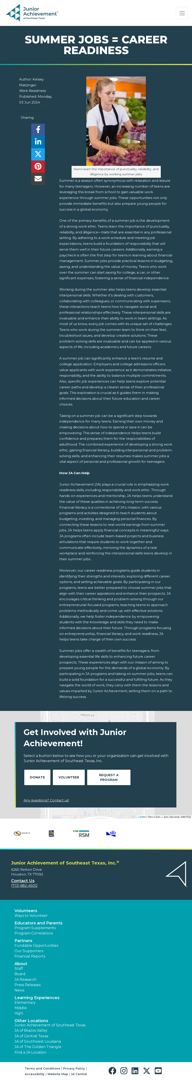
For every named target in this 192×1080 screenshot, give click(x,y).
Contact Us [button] (23, 881)
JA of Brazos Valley (30, 1030)
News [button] (19, 990)
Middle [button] (20, 1008)
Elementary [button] (25, 1002)
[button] (113, 1071)
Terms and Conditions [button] (42, 1068)
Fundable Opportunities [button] (36, 945)
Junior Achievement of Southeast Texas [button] (49, 1025)
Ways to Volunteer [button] (31, 915)
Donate (37, 777)
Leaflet (142, 817)
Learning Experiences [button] (37, 998)
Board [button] (19, 974)
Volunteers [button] (25, 911)
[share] (38, 131)
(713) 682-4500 (24, 885)
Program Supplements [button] (35, 928)
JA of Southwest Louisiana (37, 1041)
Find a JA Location (30, 1052)
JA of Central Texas (31, 1036)
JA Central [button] (79, 1074)
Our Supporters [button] (28, 951)
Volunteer (68, 777)
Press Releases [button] (27, 985)
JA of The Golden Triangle (37, 1047)
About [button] (20, 964)
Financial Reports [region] (29, 956)
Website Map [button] (57, 1074)
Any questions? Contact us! (46, 800)
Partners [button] (23, 941)
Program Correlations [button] (33, 933)
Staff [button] (18, 968)
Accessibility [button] (35, 1074)
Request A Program (109, 777)
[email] (38, 180)
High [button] (18, 1013)
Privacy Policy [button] (74, 1068)
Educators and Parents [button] (38, 923)
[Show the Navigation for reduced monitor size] (182, 13)
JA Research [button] (25, 979)
